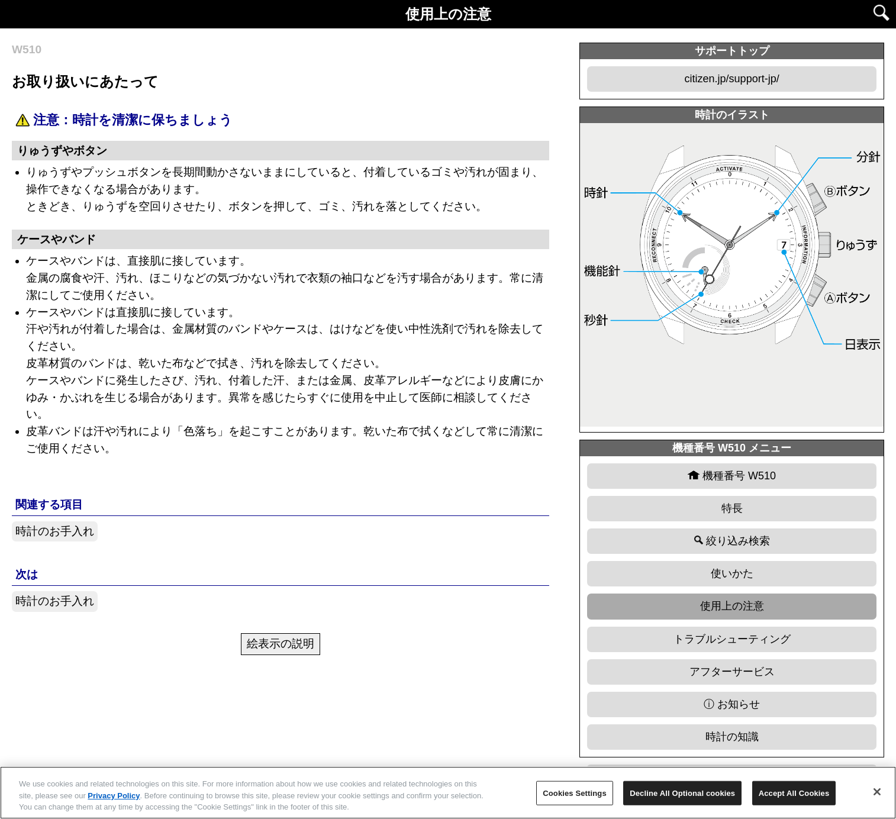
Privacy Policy (114, 795)
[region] (448, 792)
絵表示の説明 (280, 643)
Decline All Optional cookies (682, 792)
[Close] (877, 792)
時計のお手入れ (54, 531)
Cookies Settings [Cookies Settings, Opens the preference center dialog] (575, 792)
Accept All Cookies (794, 792)
